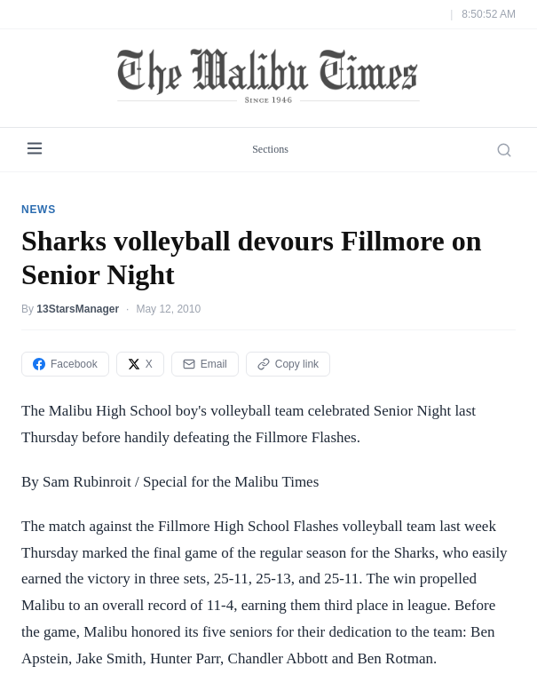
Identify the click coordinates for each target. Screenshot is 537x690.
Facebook (65, 364)
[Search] (504, 150)
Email (205, 364)
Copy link (288, 364)
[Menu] (34, 149)
